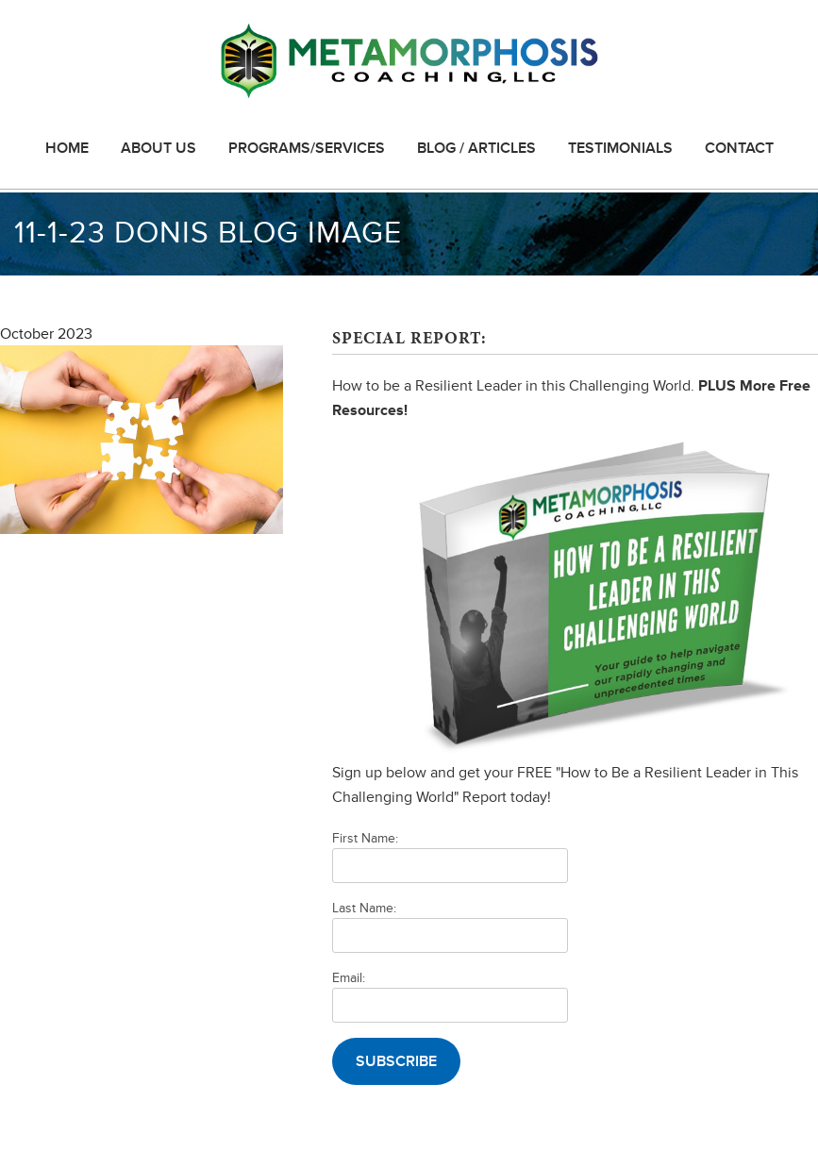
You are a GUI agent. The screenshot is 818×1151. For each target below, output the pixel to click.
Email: (348, 978)
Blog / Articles (476, 148)
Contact (739, 148)
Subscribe (396, 1061)
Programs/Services (306, 148)
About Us (158, 148)
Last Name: (364, 908)
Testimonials (620, 148)
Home (67, 148)
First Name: (365, 838)
